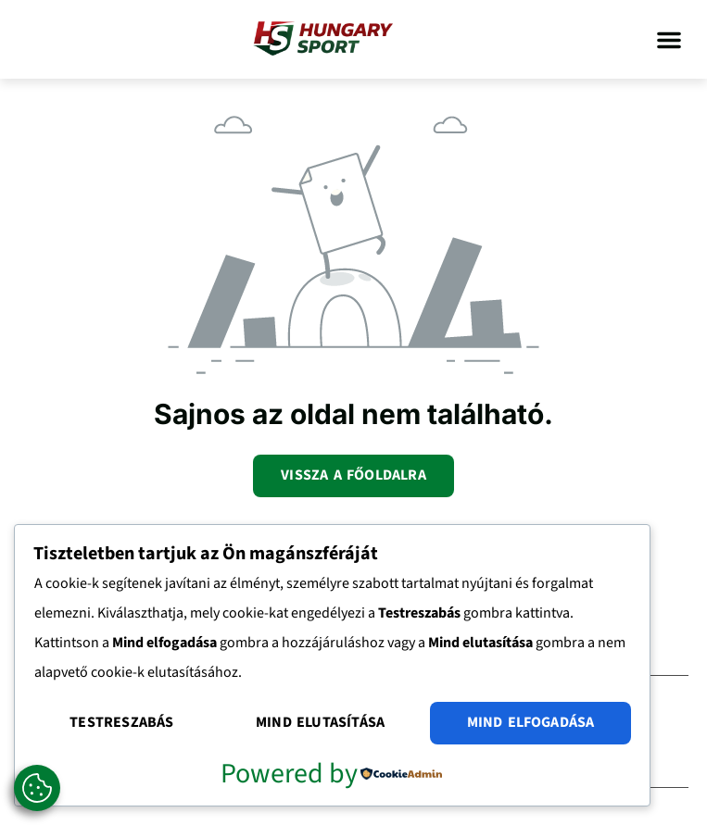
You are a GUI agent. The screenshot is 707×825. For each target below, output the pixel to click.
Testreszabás (121, 722)
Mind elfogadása (531, 722)
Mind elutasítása (320, 722)
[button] (669, 39)
